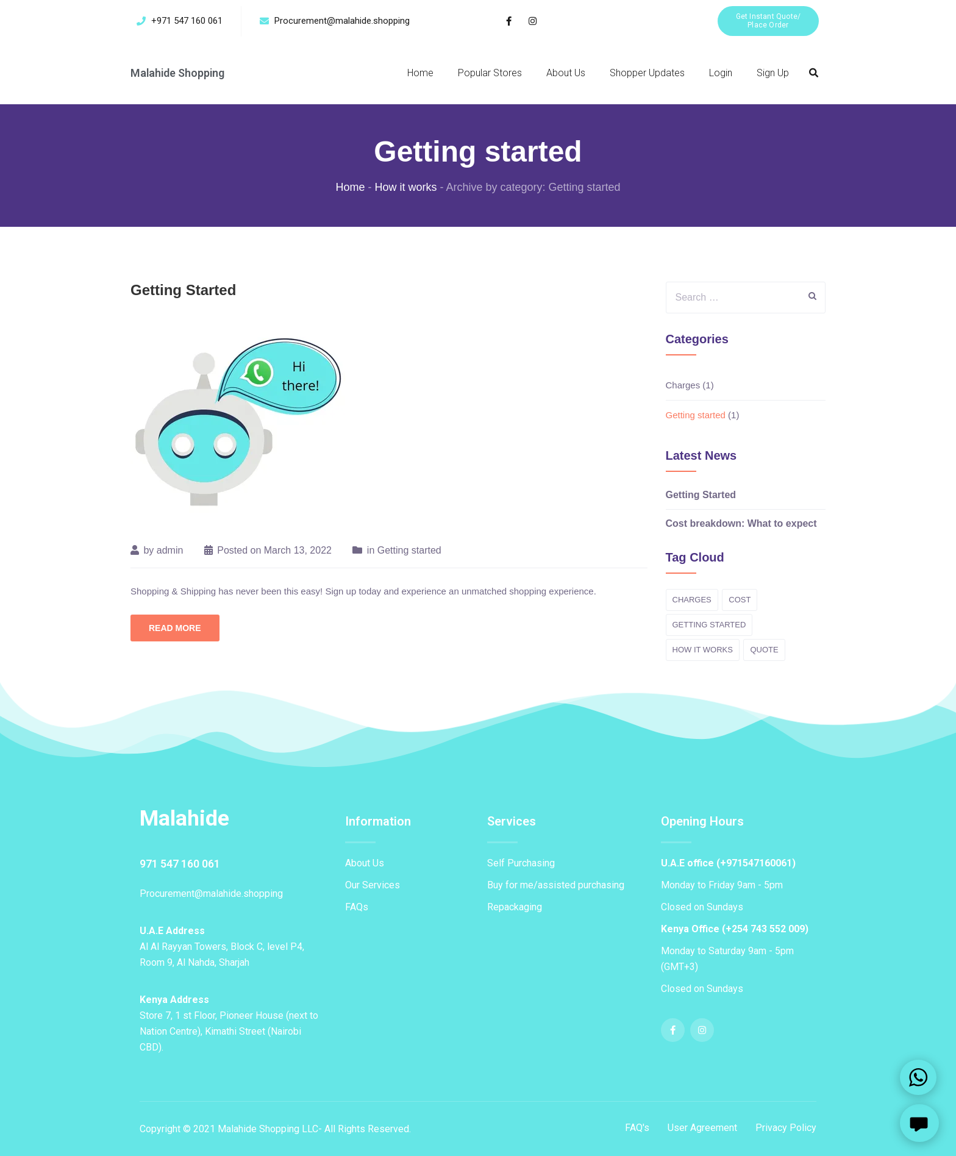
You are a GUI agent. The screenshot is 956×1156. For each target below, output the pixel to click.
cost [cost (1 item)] (740, 599)
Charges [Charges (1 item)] (692, 599)
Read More (175, 628)
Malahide (184, 818)
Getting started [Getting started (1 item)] (709, 624)
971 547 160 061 (180, 863)
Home (420, 73)
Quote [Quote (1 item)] (764, 649)
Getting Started (183, 290)
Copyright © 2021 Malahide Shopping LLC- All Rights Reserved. (275, 1128)
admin (170, 550)
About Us (565, 73)
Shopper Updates (647, 73)
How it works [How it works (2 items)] (702, 649)
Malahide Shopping (178, 72)
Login (720, 73)
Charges (683, 385)
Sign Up (773, 73)
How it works (405, 187)
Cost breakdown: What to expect (741, 523)
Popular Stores (490, 73)
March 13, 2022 (298, 550)
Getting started (409, 550)
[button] (768, 21)
